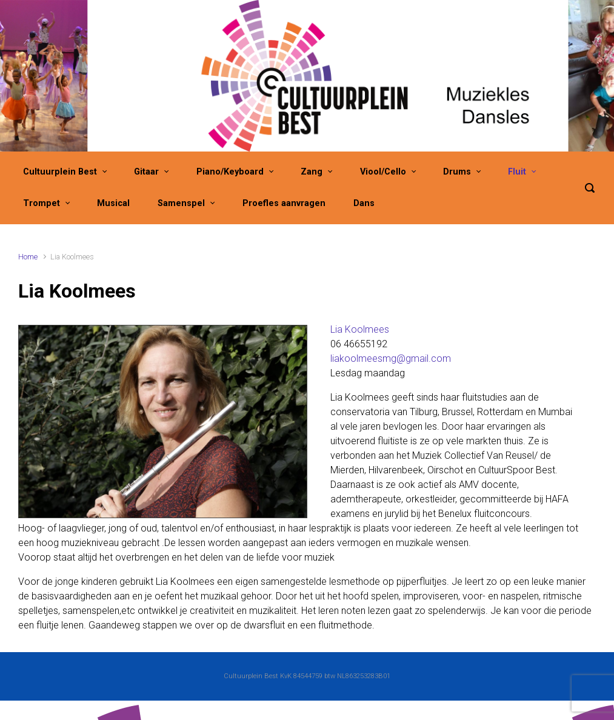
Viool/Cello (383, 172)
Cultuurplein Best (60, 172)
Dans (364, 203)
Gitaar (146, 172)
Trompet (41, 203)
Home (28, 256)
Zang (311, 172)
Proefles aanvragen (283, 203)
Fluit (517, 172)
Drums (457, 172)
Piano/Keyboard (230, 172)
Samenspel (181, 203)
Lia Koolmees (359, 329)
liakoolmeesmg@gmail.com (390, 358)
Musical (113, 203)
